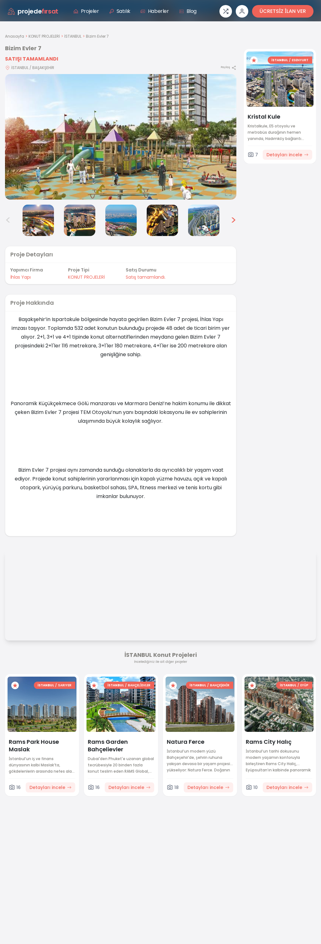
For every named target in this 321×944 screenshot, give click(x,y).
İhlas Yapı (20, 277)
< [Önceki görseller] (8, 220)
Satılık (119, 11)
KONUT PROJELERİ (44, 36)
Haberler (154, 11)
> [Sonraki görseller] (233, 220)
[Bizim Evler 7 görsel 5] (121, 220)
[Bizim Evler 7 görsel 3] (38, 220)
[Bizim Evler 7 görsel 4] (79, 220)
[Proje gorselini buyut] (120, 137)
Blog (188, 11)
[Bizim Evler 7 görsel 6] (162, 220)
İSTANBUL (73, 36)
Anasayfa (14, 36)
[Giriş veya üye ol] (242, 11)
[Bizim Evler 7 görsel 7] (203, 220)
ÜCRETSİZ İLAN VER (283, 11)
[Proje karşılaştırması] (225, 11)
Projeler (86, 11)
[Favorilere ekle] (254, 60)
